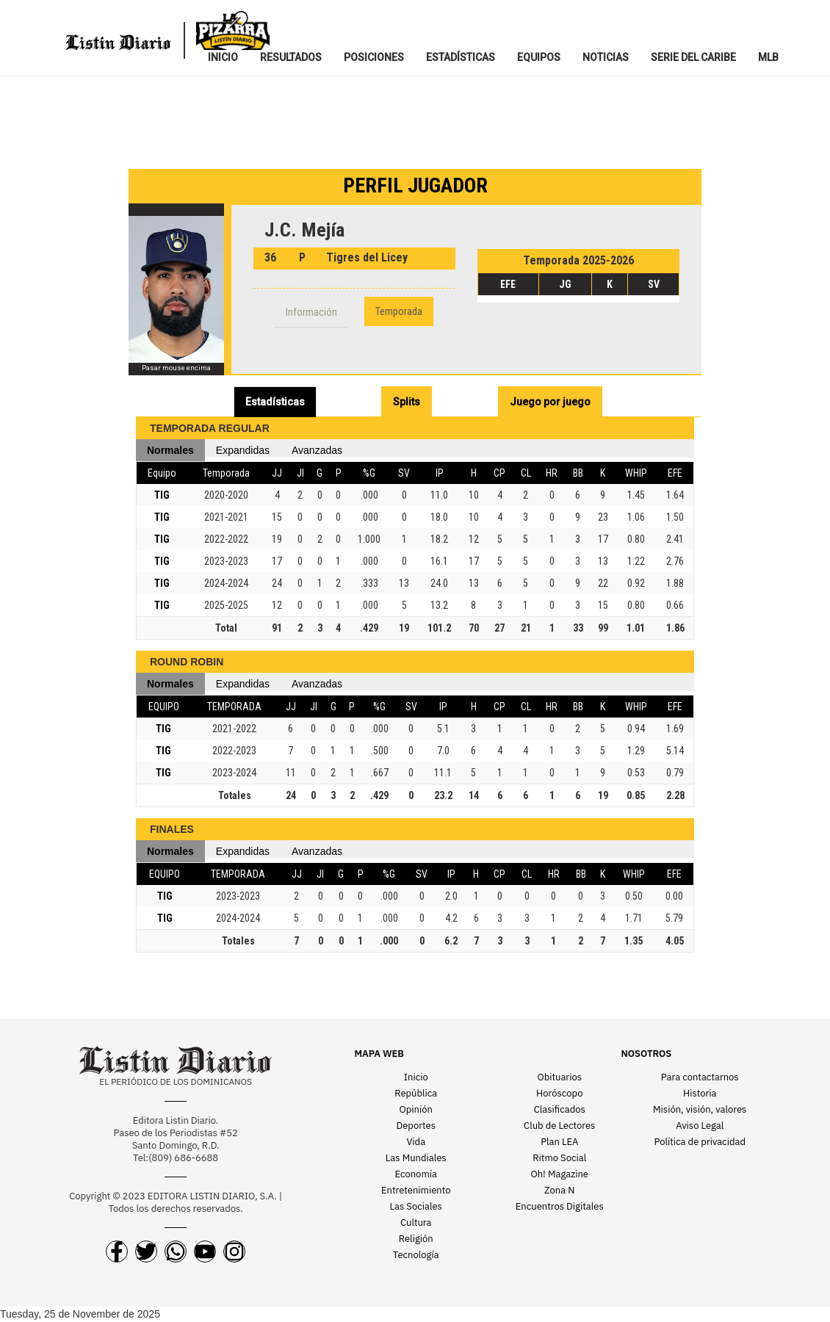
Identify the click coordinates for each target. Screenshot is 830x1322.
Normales (170, 450)
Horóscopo (559, 1093)
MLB (768, 57)
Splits (406, 402)
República (415, 1093)
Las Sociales (416, 1206)
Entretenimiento (416, 1190)
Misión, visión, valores (699, 1109)
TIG (162, 495)
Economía (416, 1174)
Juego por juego (550, 402)
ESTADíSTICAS (460, 57)
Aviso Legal (699, 1125)
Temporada (398, 311)
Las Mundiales (416, 1158)
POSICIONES (374, 57)
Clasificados (559, 1109)
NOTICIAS (605, 57)
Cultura (416, 1222)
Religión (416, 1238)
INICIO (223, 57)
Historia (699, 1093)
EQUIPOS (538, 57)
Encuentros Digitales (560, 1206)
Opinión (416, 1109)
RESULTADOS (291, 57)
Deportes (416, 1125)
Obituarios (559, 1077)
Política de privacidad (700, 1141)
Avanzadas (317, 450)
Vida (415, 1141)
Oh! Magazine (559, 1174)
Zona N (559, 1190)
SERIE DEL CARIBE (693, 57)
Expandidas (243, 450)
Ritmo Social (559, 1158)
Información (311, 312)
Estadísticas (275, 402)
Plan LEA (559, 1141)
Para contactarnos (700, 1077)
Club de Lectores (559, 1125)
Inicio (416, 1077)
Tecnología (416, 1255)
